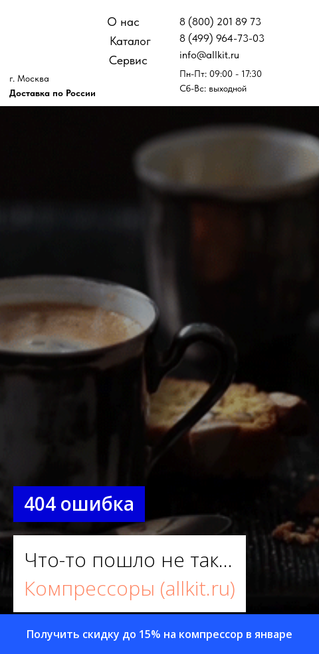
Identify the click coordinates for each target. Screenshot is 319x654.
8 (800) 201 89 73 (220, 21)
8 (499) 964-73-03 (222, 38)
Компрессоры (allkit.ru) (129, 588)
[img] (50, 26)
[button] (159, 634)
